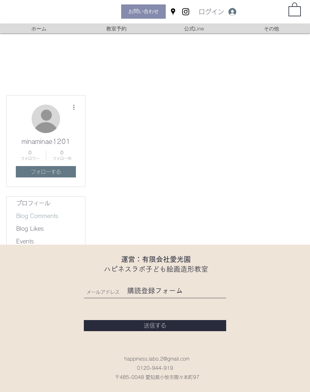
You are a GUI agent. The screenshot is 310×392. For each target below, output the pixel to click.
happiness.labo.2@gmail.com (156, 359)
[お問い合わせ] (143, 11)
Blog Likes (30, 228)
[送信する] (155, 325)
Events (25, 241)
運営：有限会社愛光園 (156, 259)
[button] (294, 9)
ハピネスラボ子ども (135, 269)
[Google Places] (173, 11)
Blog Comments (37, 216)
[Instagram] (185, 11)
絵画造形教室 (187, 269)
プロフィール (33, 203)
